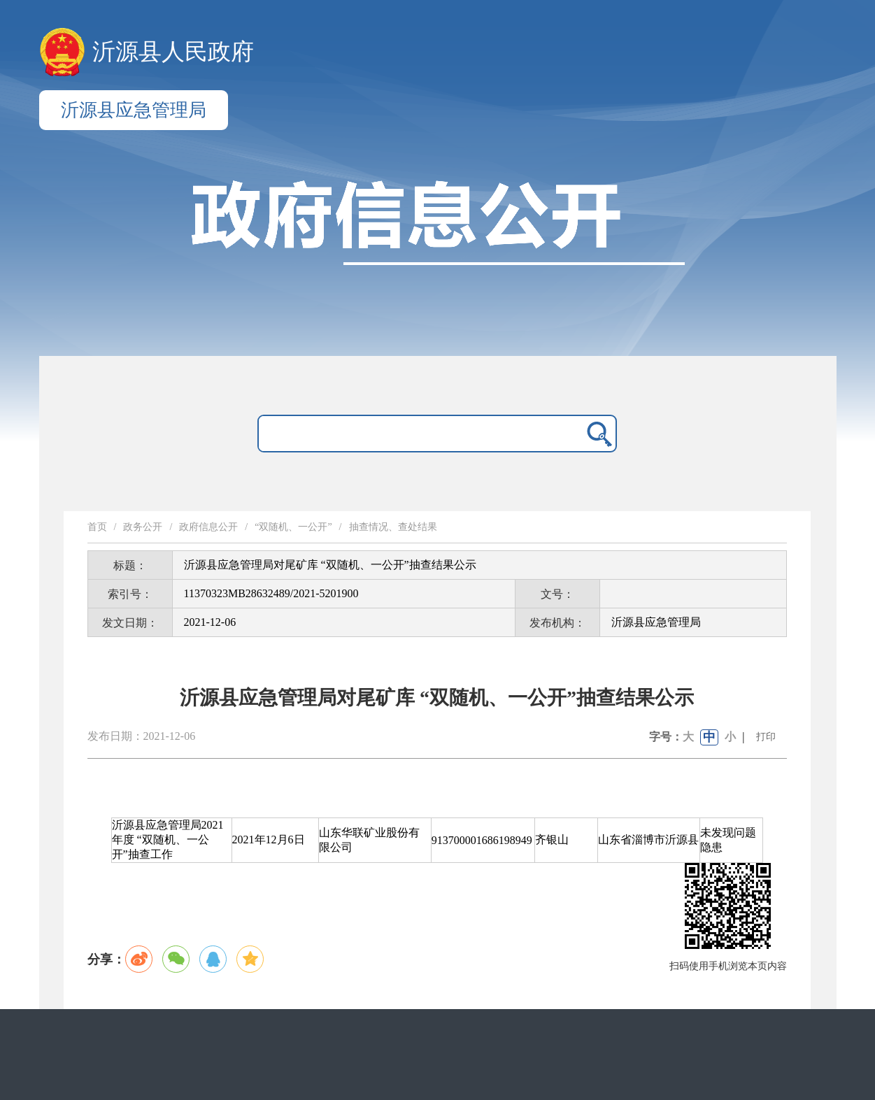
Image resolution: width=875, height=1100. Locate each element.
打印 (766, 736)
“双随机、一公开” (293, 527)
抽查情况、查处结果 (393, 527)
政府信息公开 (208, 527)
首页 (97, 527)
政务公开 (142, 527)
